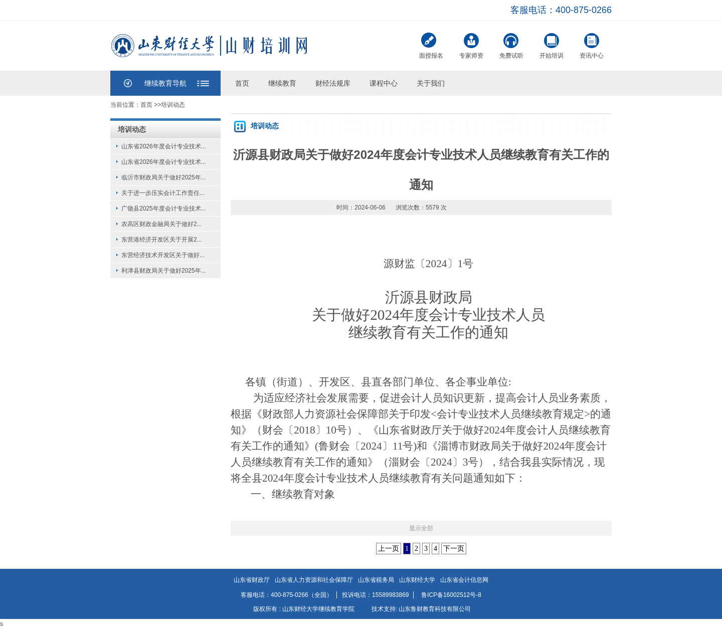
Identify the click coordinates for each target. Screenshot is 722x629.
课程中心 (384, 83)
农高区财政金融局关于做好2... (161, 224)
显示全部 (421, 528)
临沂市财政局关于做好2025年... (163, 177)
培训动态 (173, 104)
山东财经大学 (417, 579)
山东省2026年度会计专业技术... (163, 146)
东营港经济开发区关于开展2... (161, 239)
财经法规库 (332, 83)
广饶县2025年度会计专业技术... (163, 208)
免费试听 (511, 45)
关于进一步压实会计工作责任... (163, 192)
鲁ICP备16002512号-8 (451, 594)
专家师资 (471, 45)
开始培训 (551, 45)
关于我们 (431, 83)
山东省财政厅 (252, 579)
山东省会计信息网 (464, 579)
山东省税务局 (376, 579)
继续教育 (282, 83)
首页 (242, 83)
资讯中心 (592, 45)
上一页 (388, 548)
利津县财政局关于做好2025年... (163, 270)
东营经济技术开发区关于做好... (163, 255)
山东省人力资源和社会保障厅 (314, 579)
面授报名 (431, 46)
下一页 (453, 548)
